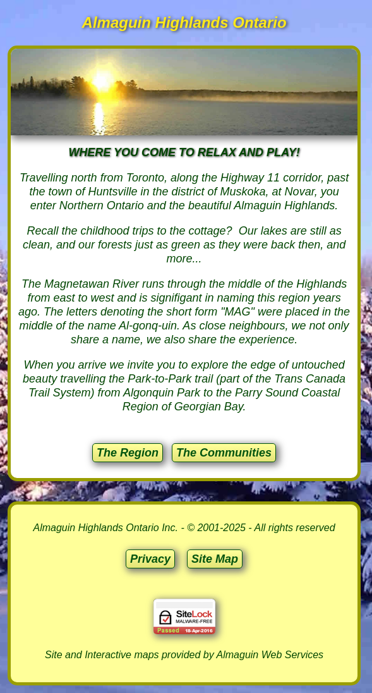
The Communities (224, 452)
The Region (128, 452)
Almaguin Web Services (270, 654)
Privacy (150, 559)
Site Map (214, 559)
